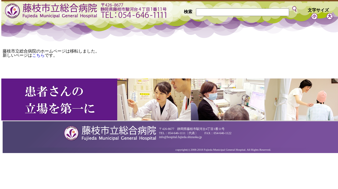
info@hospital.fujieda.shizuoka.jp (180, 137)
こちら (38, 55)
